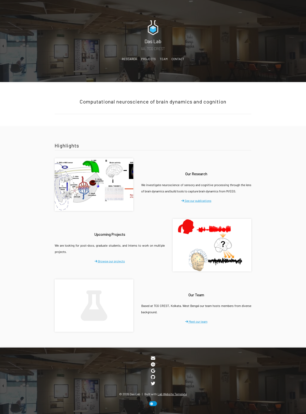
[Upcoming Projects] (212, 245)
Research (129, 59)
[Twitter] (153, 384)
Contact (177, 59)
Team (164, 59)
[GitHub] (153, 377)
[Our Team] (94, 305)
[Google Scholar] (153, 371)
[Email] (153, 358)
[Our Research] (94, 184)
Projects (148, 59)
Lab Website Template (172, 394)
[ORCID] (153, 365)
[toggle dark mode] (153, 403)
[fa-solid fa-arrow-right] (196, 200)
